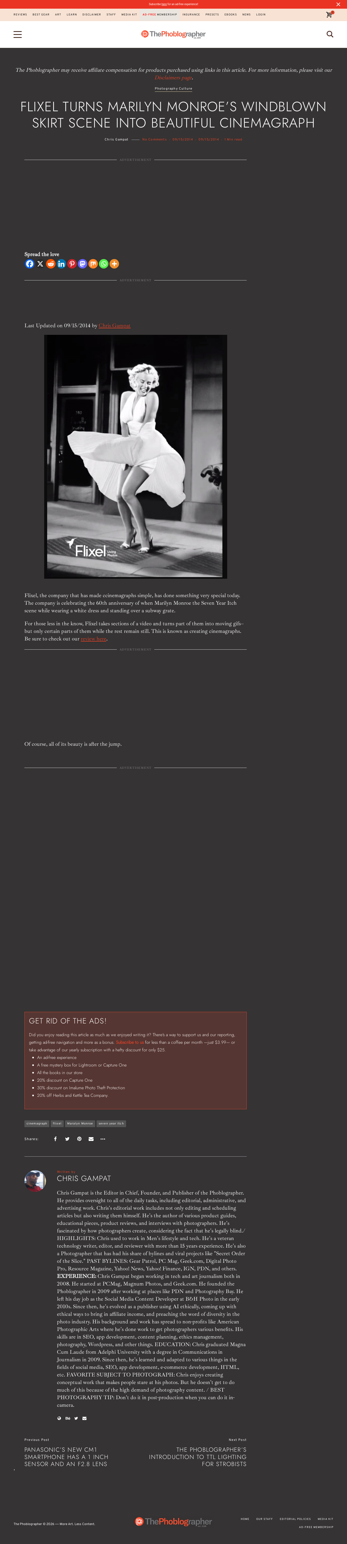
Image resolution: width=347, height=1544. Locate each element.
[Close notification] (338, 4)
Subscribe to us (130, 1042)
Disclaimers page (173, 77)
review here (93, 638)
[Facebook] (29, 264)
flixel (57, 1124)
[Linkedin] (61, 264)
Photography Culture (173, 89)
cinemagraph (37, 1124)
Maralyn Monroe (80, 1124)
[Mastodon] (82, 264)
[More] (114, 264)
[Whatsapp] (103, 264)
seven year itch (111, 1124)
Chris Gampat (116, 140)
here (164, 4)
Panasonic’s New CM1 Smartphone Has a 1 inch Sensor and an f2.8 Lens (66, 1456)
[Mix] (93, 264)
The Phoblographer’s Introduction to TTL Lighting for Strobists (198, 1456)
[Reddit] (51, 264)
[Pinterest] (72, 264)
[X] (40, 264)
